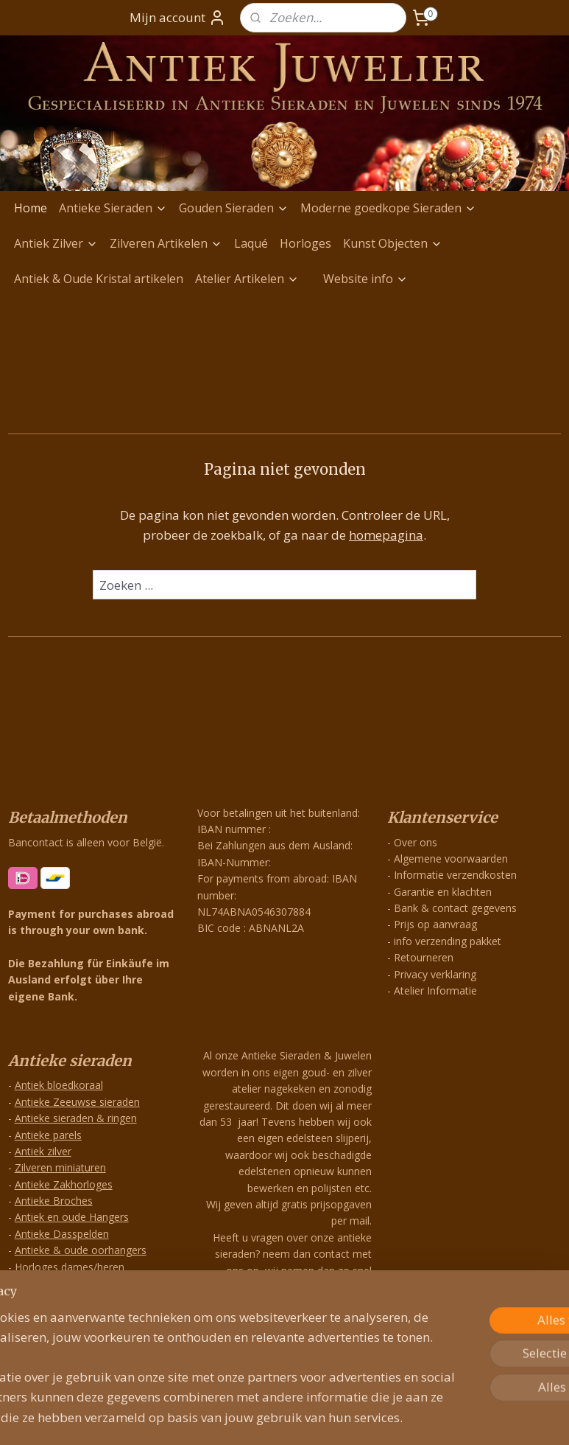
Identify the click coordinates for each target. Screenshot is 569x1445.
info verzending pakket (447, 941)
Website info (365, 279)
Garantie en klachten (443, 892)
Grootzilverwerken (58, 1283)
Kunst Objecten (392, 243)
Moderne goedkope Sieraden (388, 208)
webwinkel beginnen (317, 1418)
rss (260, 1418)
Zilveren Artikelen (166, 243)
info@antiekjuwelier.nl (310, 1321)
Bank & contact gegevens (455, 908)
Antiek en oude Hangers (72, 1217)
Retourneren (423, 957)
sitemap (230, 1418)
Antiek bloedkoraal (59, 1085)
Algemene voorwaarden (451, 859)
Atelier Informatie (435, 990)
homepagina (386, 534)
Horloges (305, 243)
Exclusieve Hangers (60, 1316)
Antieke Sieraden (113, 208)
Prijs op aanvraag (435, 924)
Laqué (251, 243)
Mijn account (178, 18)
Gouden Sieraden (234, 208)
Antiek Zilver (56, 243)
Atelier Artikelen (247, 279)
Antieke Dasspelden (62, 1234)
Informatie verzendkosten (455, 875)
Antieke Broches (54, 1201)
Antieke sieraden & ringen (76, 1118)
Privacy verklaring (435, 974)
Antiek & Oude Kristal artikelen (98, 279)
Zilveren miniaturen (60, 1167)
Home (30, 208)
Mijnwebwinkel (446, 1418)
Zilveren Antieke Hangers (74, 1299)
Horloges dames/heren (69, 1267)
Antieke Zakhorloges (64, 1184)
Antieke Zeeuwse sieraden (77, 1102)
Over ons (415, 842)
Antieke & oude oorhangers (80, 1250)
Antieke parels (48, 1135)
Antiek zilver (43, 1151)
